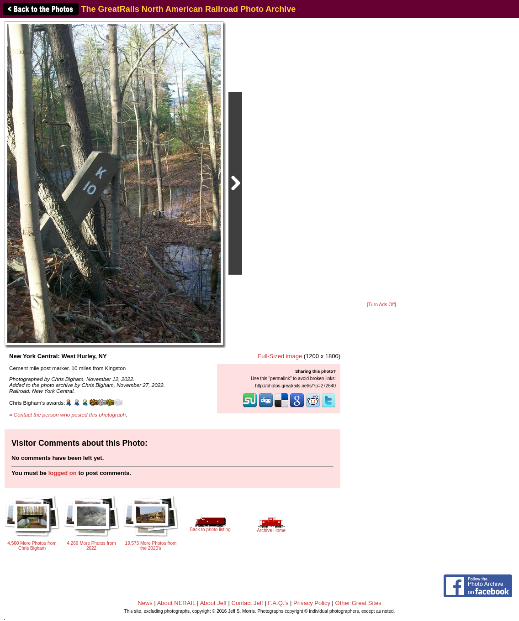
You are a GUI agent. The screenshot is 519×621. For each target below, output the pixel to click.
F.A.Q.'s (278, 603)
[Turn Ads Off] (381, 304)
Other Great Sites (358, 603)
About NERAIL (176, 603)
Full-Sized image (280, 356)
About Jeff (213, 603)
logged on (62, 473)
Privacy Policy (311, 603)
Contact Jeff (247, 603)
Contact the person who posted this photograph (70, 414)
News (145, 603)
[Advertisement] (381, 160)
